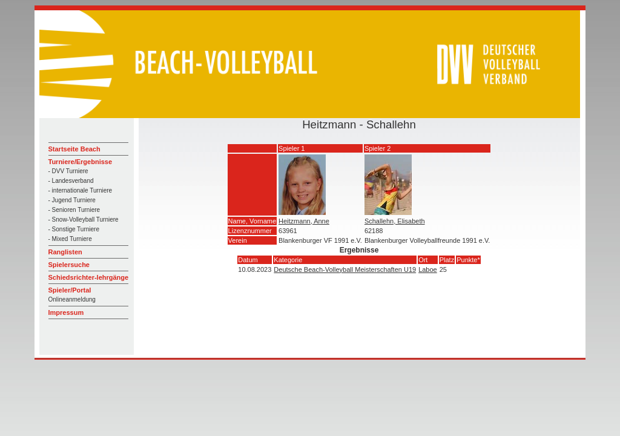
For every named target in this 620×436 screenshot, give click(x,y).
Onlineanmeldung (72, 299)
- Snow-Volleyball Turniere (83, 219)
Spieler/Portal (69, 290)
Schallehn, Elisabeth (394, 221)
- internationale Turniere (80, 190)
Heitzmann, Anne (304, 221)
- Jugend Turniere (72, 200)
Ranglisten (65, 252)
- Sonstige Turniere (74, 229)
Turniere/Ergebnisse (80, 161)
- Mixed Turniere (70, 239)
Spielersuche (69, 264)
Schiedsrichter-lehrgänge (88, 277)
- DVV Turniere (68, 171)
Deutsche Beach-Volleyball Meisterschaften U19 (345, 269)
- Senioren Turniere (74, 209)
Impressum (66, 312)
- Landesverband (71, 180)
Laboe (427, 269)
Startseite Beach (74, 149)
